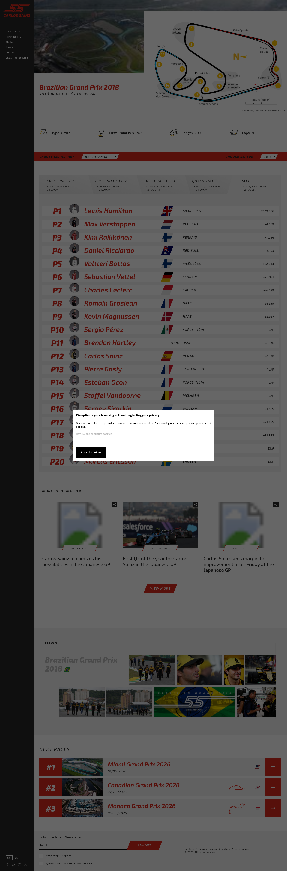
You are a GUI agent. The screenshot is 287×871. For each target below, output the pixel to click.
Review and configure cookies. (94, 433)
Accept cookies (91, 452)
